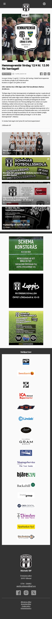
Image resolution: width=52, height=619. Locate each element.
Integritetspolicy (26, 608)
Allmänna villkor (26, 602)
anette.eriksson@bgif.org (26, 586)
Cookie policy (26, 606)
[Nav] (4, 3)
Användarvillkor (26, 604)
